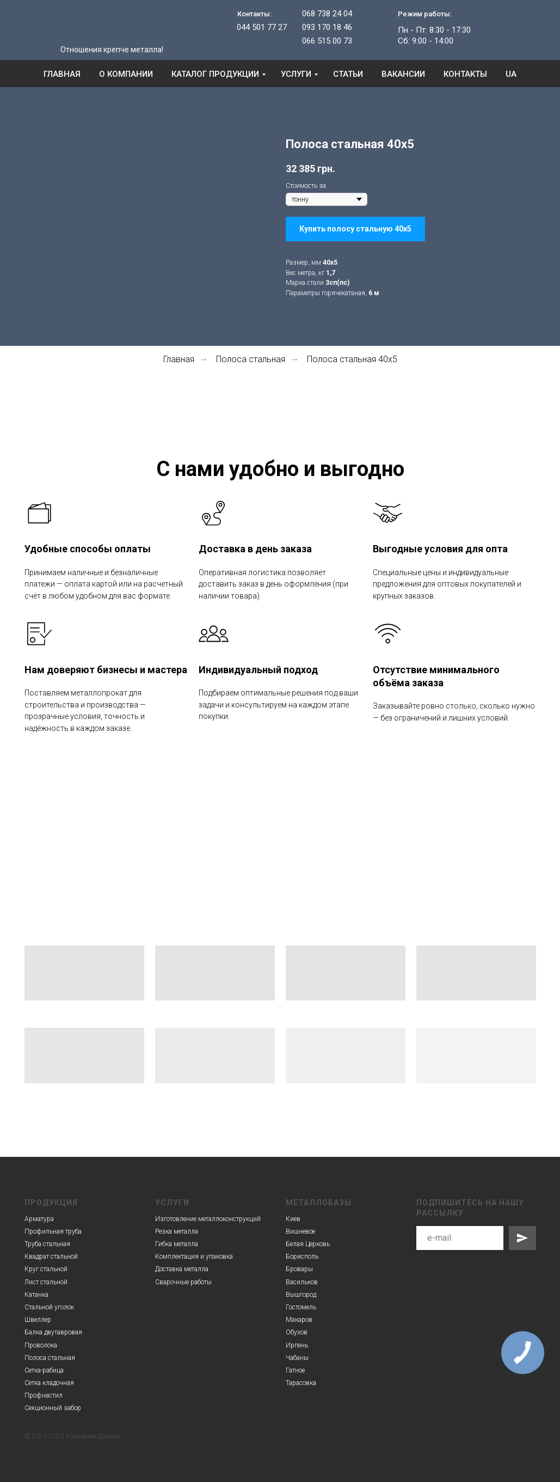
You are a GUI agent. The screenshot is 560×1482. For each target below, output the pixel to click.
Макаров (299, 1320)
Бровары (299, 1269)
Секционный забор (52, 1408)
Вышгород (301, 1294)
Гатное (295, 1370)
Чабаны (297, 1358)
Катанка (36, 1294)
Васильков (302, 1282)
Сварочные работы (183, 1282)
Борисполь (302, 1256)
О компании (126, 74)
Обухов (296, 1332)
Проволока (40, 1345)
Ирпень (297, 1345)
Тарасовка (301, 1383)
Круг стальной (45, 1269)
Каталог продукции (215, 74)
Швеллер (37, 1320)
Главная (62, 74)
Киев (293, 1219)
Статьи (348, 74)
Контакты (465, 74)
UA (511, 74)
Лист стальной (45, 1282)
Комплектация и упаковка (194, 1256)
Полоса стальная (250, 359)
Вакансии (403, 74)
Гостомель (301, 1307)
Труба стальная (47, 1244)
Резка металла (176, 1231)
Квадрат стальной (51, 1256)
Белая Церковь (308, 1244)
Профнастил (43, 1395)
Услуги (296, 74)
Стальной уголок (49, 1307)
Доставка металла (181, 1269)
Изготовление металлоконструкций (208, 1219)
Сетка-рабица (44, 1370)
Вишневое (300, 1231)
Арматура (39, 1219)
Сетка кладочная (49, 1383)
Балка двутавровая (53, 1332)
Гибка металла (176, 1244)
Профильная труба (53, 1231)
